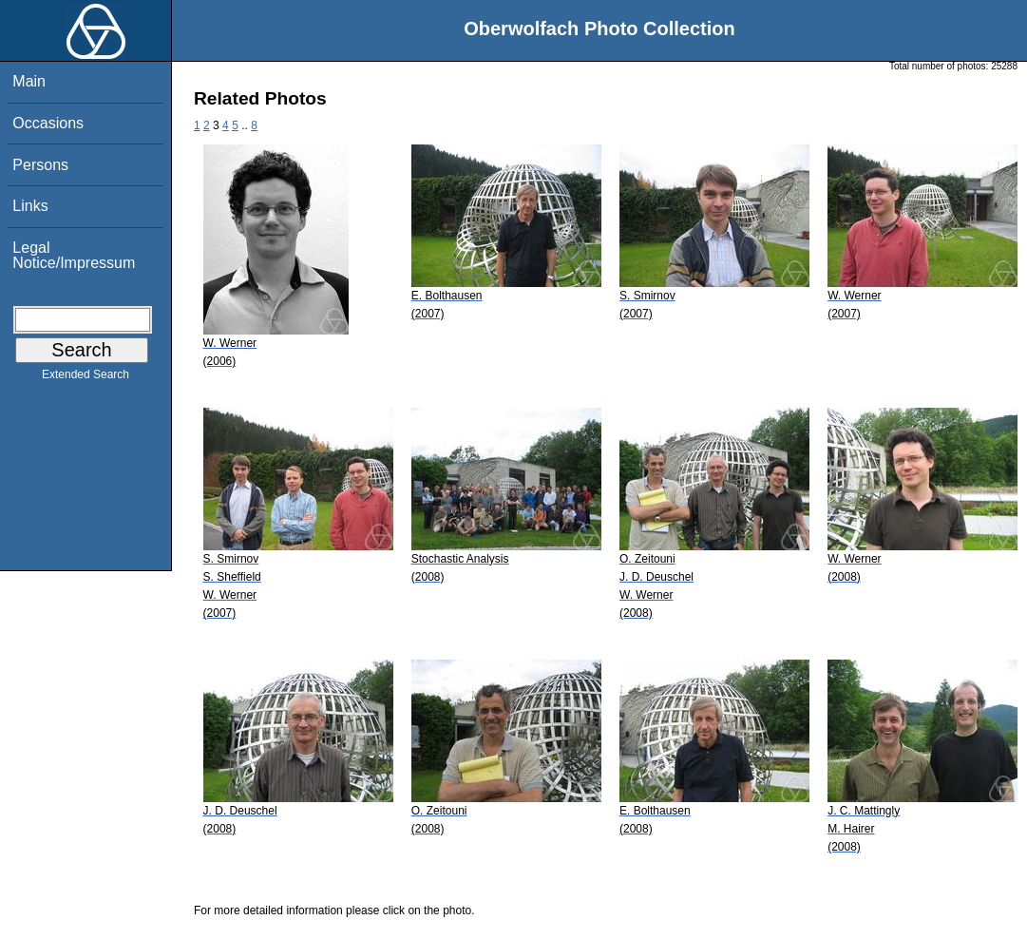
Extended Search (85, 378)
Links (30, 206)
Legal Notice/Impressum (73, 255)
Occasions (48, 123)
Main (29, 81)
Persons (40, 165)
